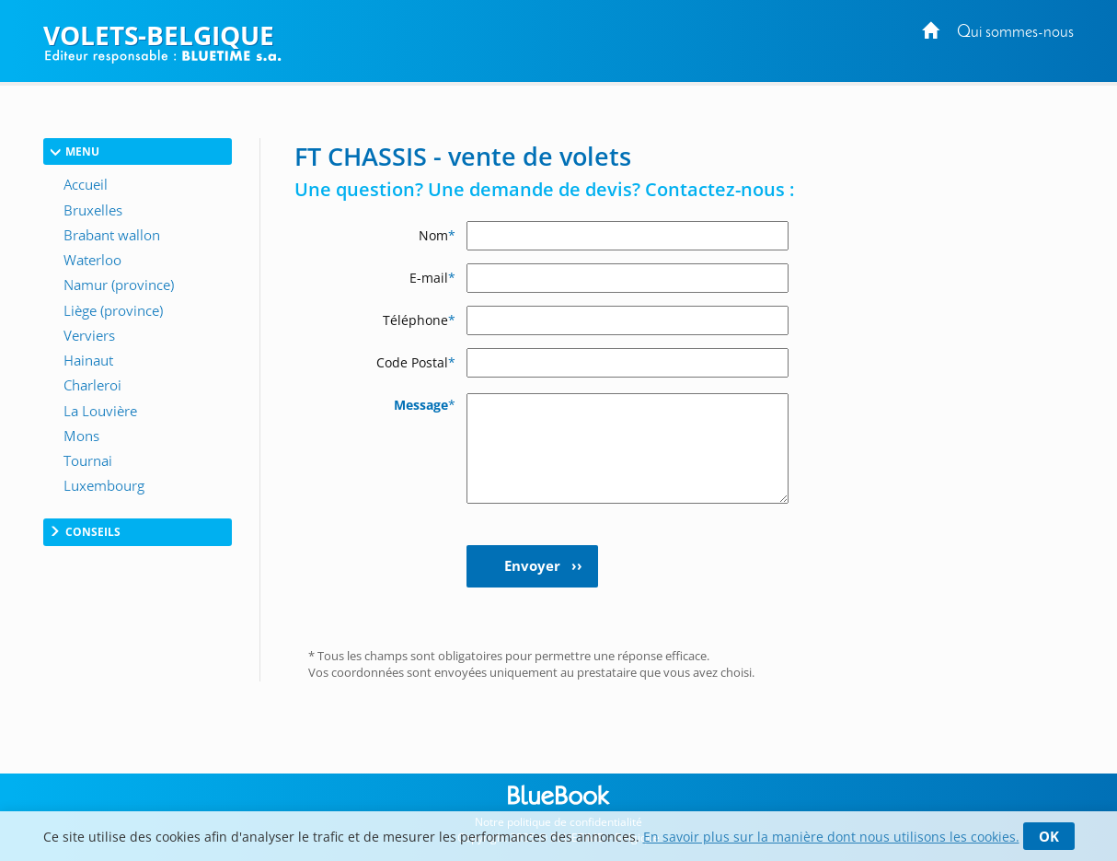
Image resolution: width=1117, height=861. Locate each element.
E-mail (432, 277)
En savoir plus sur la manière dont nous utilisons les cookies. (831, 836)
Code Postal (415, 362)
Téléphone (419, 320)
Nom (437, 235)
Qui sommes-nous (1015, 32)
